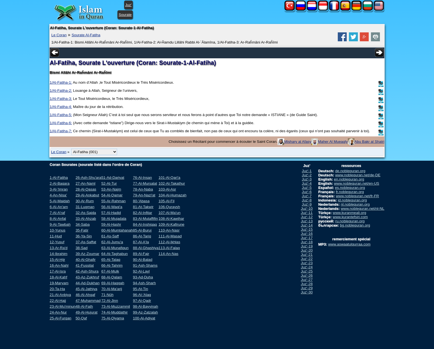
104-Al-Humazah (172, 195)
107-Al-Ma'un (169, 213)
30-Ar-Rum (85, 201)
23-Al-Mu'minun (63, 306)
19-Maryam (59, 283)
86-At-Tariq (142, 236)
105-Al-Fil (166, 201)
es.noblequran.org (350, 188)
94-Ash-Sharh (144, 283)
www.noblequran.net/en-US (356, 183)
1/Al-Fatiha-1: (61, 82)
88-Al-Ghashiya (145, 248)
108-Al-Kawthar (171, 218)
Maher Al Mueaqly (333, 141)
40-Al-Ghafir (86, 259)
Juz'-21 (307, 254)
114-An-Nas (168, 254)
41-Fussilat (85, 265)
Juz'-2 (307, 175)
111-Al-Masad (170, 236)
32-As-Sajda (86, 213)
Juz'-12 (307, 217)
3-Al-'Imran (59, 189)
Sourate (125, 15)
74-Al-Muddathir (114, 312)
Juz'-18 (307, 242)
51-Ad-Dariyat (112, 177)
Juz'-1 (307, 171)
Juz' (128, 5)
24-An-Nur (58, 312)
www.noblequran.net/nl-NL (362, 208)
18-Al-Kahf (58, 277)
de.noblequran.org (350, 171)
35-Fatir (82, 230)
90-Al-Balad (142, 259)
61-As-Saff (110, 236)
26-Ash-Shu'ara (88, 177)
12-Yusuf (57, 242)
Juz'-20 (307, 250)
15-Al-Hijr (57, 259)
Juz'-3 (307, 179)
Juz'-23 (307, 263)
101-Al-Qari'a (169, 177)
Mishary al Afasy (297, 141)
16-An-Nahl (59, 265)
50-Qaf (81, 318)
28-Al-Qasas (86, 189)
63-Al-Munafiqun (115, 248)
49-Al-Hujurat (87, 312)
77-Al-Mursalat (145, 183)
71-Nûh (107, 295)
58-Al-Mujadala (113, 218)
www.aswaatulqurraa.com (349, 244)
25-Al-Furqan (60, 318)
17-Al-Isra (58, 271)
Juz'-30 (307, 292)
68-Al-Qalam (111, 277)
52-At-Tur (109, 183)
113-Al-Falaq (169, 248)
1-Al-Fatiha (59, 177)
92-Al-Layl (141, 271)
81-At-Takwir (143, 207)
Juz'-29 (307, 288)
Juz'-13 (307, 221)
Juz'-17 (307, 238)
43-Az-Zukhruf (87, 277)
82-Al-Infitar (142, 213)
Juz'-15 (307, 229)
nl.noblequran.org (355, 204)
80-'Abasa (141, 201)
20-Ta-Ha (57, 289)
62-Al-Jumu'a (112, 242)
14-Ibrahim (58, 254)
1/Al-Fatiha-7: (61, 131)
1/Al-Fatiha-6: (61, 123)
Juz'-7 (307, 196)
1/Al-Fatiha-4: (61, 107)
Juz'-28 (307, 284)
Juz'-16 (307, 234)
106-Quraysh (169, 207)
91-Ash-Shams (145, 265)
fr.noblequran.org (350, 192)
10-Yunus (57, 230)
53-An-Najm (111, 189)
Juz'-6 (307, 192)
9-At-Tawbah (60, 224)
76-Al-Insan (142, 177)
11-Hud (56, 236)
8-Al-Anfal (58, 218)
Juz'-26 (307, 275)
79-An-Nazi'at (144, 195)
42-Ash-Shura (87, 271)
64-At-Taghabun (114, 254)
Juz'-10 (307, 208)
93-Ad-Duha (143, 277)
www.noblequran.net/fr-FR (357, 196)
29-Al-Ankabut (87, 195)
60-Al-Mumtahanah (117, 230)
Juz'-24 (307, 267)
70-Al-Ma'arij (111, 289)
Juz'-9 (307, 204)
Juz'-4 (307, 183)
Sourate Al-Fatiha (86, 35)
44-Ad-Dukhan (88, 283)
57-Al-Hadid (111, 213)
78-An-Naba (143, 189)
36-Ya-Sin (84, 236)
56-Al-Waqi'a (111, 207)
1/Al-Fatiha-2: (61, 90)
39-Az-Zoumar (87, 254)
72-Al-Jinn (109, 301)
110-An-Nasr (169, 230)
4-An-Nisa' (58, 195)
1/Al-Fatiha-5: (61, 115)
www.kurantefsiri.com (350, 217)
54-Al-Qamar (111, 195)
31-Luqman (85, 207)
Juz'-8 (307, 200)
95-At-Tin (140, 289)
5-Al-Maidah (60, 201)
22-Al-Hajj (58, 301)
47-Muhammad (88, 301)
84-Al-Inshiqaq (145, 224)
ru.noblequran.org (350, 221)
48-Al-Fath (84, 306)
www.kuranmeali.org (349, 213)
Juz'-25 (307, 271)
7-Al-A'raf (57, 213)
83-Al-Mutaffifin (145, 218)
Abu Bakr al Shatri (369, 141)
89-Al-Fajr (141, 254)
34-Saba (83, 224)
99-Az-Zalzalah (145, 312)
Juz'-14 (307, 225)
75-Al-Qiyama (112, 318)
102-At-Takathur (171, 183)
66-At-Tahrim (111, 265)
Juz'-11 (307, 213)
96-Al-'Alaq (142, 295)
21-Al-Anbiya (60, 295)
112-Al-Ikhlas (169, 242)
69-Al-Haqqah (112, 283)
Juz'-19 (307, 246)
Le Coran (59, 35)
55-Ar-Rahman (113, 201)
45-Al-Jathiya (86, 289)
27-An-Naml (85, 183)
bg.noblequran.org (355, 225)
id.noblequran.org (352, 200)
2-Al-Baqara (59, 183)
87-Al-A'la (141, 242)
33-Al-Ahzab (86, 218)
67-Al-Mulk (110, 271)
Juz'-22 (307, 259)
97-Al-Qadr (142, 301)
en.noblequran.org (349, 179)
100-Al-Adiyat (144, 318)
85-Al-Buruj (142, 230)
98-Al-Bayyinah (145, 306)
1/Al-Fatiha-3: (61, 99)
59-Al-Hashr (111, 224)
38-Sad (82, 248)
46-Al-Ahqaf (85, 295)
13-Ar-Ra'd (58, 248)
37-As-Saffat (86, 242)
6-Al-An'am (59, 207)
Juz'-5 (307, 188)
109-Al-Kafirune (171, 224)
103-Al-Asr (167, 189)
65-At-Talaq (110, 259)
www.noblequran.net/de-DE (357, 175)
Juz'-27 (307, 280)
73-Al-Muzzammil (115, 306)
